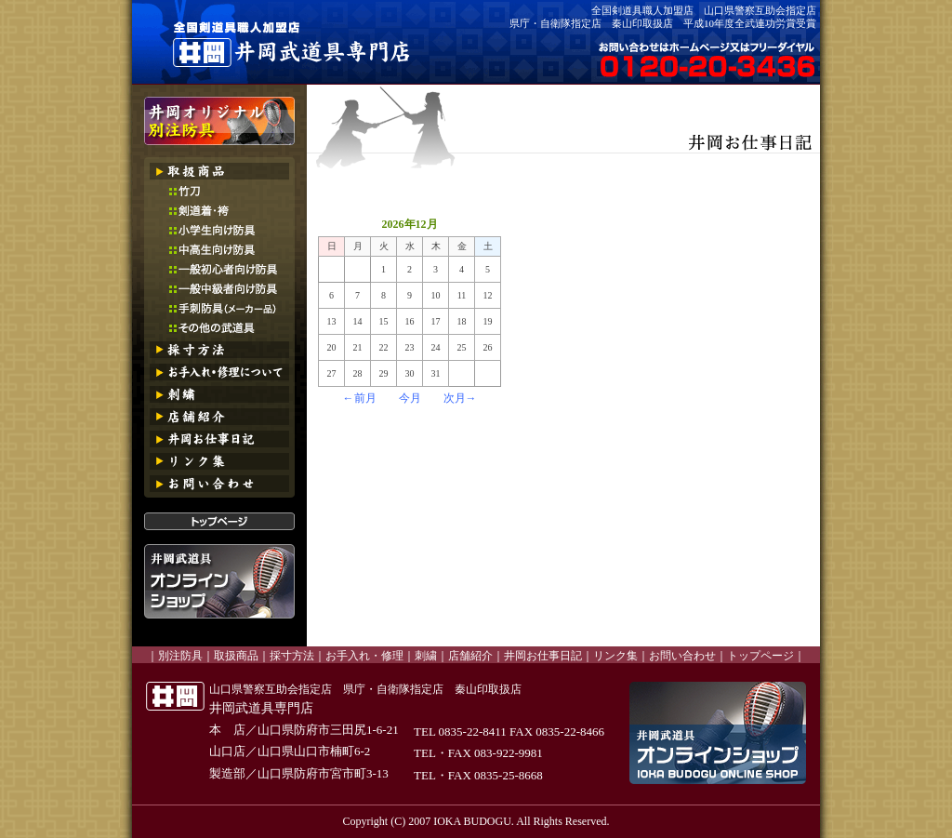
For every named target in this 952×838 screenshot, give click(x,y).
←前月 (360, 398)
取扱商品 (236, 655)
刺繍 (426, 655)
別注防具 (180, 655)
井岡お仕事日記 (543, 655)
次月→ (460, 398)
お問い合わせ (682, 655)
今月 (410, 398)
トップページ (760, 655)
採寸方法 (292, 655)
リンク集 (615, 655)
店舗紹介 (470, 655)
